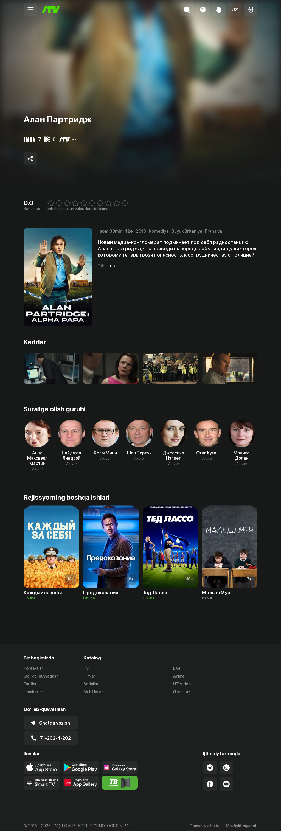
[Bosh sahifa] (51, 9)
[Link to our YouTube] (226, 779)
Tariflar (30, 684)
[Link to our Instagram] (226, 763)
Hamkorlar (33, 692)
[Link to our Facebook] (210, 779)
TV (86, 668)
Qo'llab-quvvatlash (41, 676)
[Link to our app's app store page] (42, 763)
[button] (234, 9)
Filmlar (89, 676)
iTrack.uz (181, 692)
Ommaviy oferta (204, 820)
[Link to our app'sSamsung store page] (120, 763)
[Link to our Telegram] (210, 763)
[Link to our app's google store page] (81, 763)
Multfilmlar (93, 692)
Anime (179, 676)
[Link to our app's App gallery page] (81, 778)
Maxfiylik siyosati (241, 820)
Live (177, 668)
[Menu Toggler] (30, 9)
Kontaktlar (33, 668)
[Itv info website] (120, 778)
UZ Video (182, 684)
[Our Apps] (42, 778)
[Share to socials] (30, 158)
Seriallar (91, 684)
